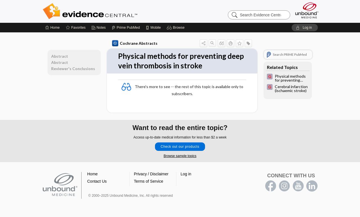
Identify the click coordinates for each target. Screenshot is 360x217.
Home (92, 174)
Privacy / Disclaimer (151, 174)
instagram (284, 186)
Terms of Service (148, 181)
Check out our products (180, 147)
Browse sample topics (180, 156)
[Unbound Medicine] (306, 10)
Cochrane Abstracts (135, 43)
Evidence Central (112, 11)
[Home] (52, 27)
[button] (176, 27)
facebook (270, 186)
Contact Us (97, 181)
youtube (298, 186)
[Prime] (126, 27)
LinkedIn (312, 186)
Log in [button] (186, 174)
